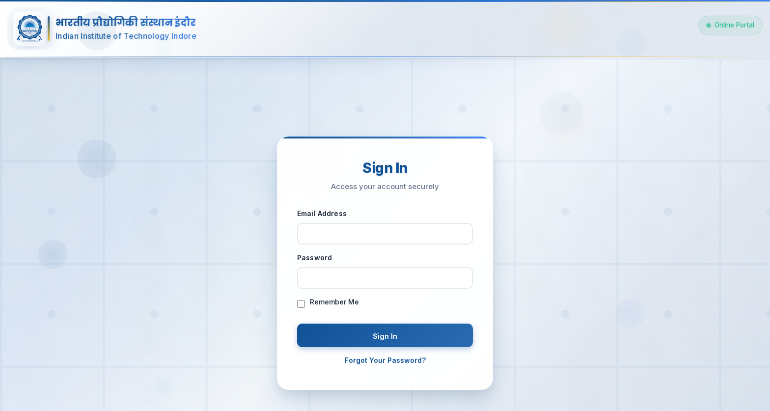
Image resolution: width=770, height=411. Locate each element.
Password (314, 260)
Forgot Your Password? (385, 362)
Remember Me (334, 305)
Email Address (322, 216)
